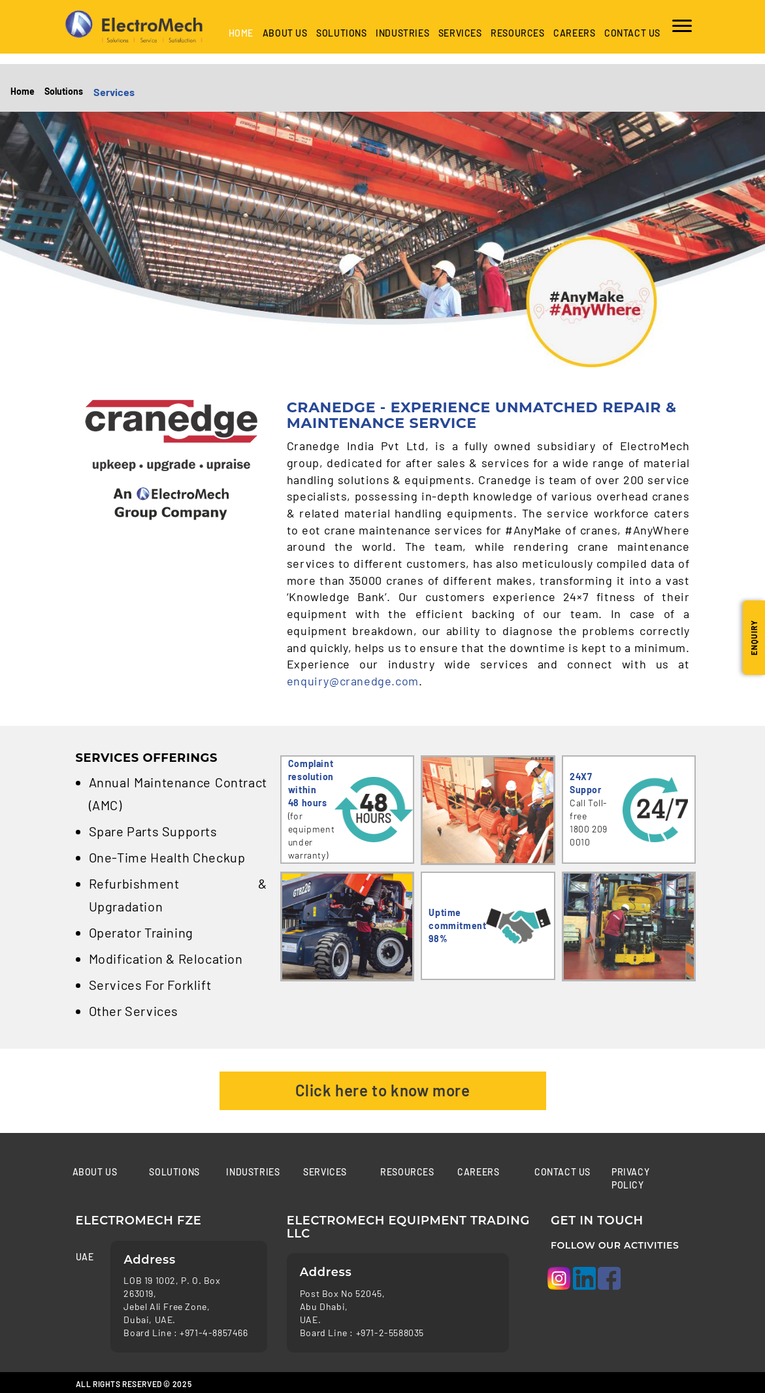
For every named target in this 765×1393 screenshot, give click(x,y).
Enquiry (753, 637)
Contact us (632, 33)
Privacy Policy (630, 1178)
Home (241, 33)
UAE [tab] (83, 1256)
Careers (574, 33)
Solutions (341, 33)
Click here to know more (382, 1090)
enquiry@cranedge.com (353, 681)
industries (402, 33)
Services (460, 33)
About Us (285, 33)
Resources (517, 33)
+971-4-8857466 (214, 1332)
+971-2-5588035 (390, 1332)
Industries (253, 1171)
